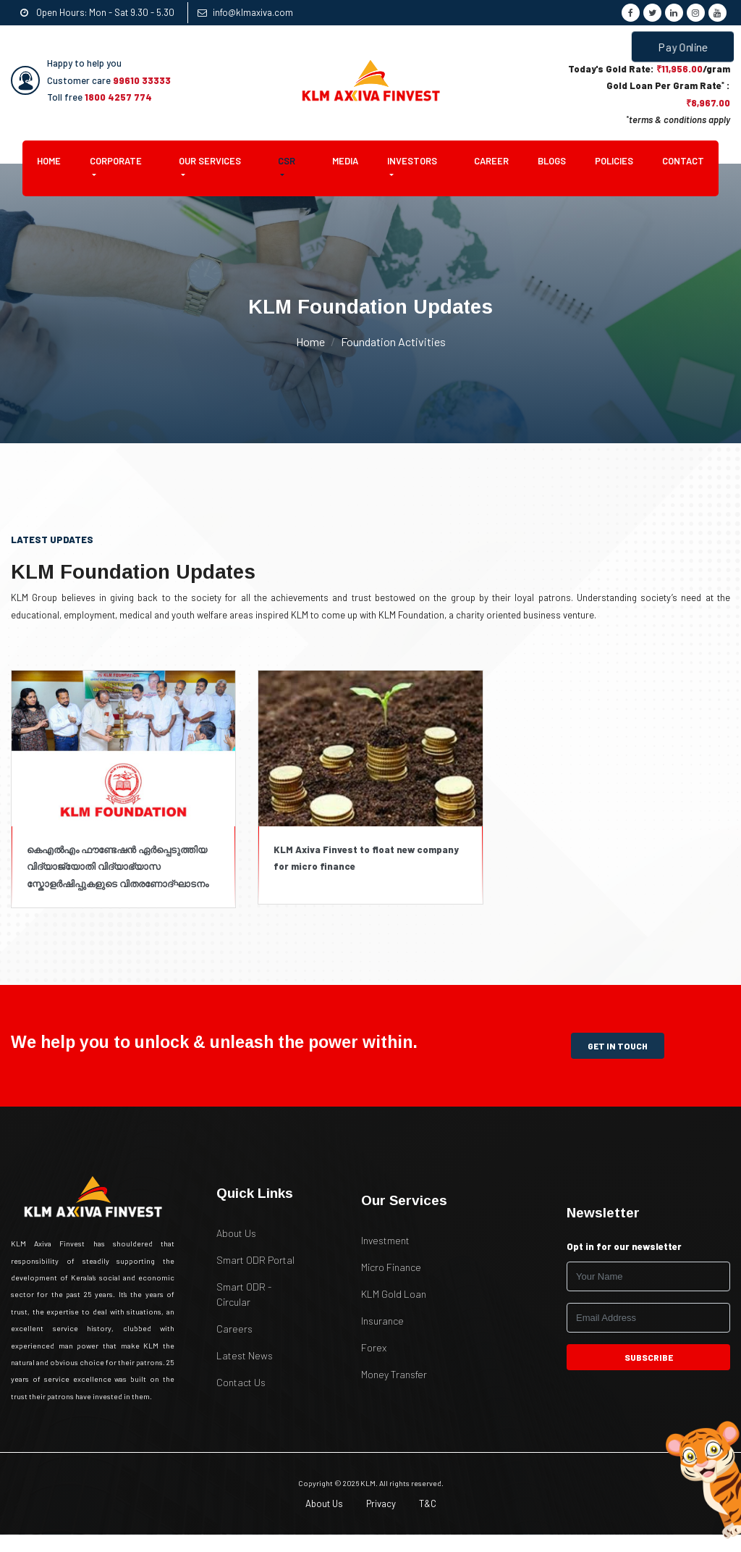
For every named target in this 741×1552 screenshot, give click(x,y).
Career (491, 161)
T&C (427, 1503)
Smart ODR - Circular (243, 1294)
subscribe (648, 1357)
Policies (614, 161)
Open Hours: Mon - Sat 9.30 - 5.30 (97, 12)
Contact (683, 161)
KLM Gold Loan (393, 1294)
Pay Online (683, 47)
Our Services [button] (210, 161)
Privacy (381, 1503)
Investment (385, 1240)
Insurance (382, 1320)
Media (345, 161)
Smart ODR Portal (255, 1260)
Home (56, 160)
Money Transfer (394, 1374)
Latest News (244, 1355)
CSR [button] (286, 161)
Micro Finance (391, 1267)
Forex (373, 1347)
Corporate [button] (116, 161)
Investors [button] (412, 161)
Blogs (552, 161)
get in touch (618, 1046)
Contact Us (241, 1382)
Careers (234, 1328)
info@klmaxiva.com (245, 12)
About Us (236, 1233)
